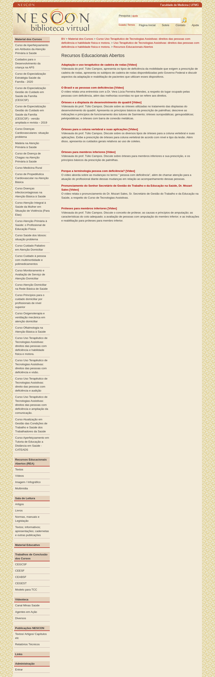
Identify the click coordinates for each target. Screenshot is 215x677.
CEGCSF (21, 564)
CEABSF (20, 577)
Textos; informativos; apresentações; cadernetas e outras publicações (32, 531)
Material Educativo (27, 545)
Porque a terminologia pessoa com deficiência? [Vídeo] (98, 171)
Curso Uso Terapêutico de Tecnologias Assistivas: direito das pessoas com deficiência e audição (31, 384)
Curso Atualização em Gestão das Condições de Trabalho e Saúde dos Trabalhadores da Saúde (31, 425)
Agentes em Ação (26, 611)
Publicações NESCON (29, 628)
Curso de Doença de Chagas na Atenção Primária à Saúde (28, 157)
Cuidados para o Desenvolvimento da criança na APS (28, 63)
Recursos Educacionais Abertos (133, 46)
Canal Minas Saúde (27, 605)
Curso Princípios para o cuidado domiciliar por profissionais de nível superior (29, 301)
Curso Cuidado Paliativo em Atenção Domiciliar (30, 247)
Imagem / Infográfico (28, 482)
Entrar (19, 669)
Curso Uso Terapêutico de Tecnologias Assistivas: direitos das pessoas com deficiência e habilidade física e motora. (31, 346)
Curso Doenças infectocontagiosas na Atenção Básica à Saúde (30, 192)
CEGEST (21, 583)
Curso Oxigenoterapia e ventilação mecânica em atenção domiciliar (30, 317)
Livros (19, 510)
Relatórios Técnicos (27, 644)
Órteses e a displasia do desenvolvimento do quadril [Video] (101, 102)
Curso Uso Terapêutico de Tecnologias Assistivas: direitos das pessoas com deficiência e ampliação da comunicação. (31, 404)
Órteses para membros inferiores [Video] (88, 152)
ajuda (135, 16)
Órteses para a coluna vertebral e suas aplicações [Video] (99, 129)
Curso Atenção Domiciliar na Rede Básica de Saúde (31, 286)
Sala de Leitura (25, 498)
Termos (131, 25)
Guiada (122, 25)
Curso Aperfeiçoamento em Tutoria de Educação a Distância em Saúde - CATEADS (32, 443)
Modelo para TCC (26, 589)
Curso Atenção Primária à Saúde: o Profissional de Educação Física (31, 225)
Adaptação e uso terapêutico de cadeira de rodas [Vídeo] (99, 64)
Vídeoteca (21, 599)
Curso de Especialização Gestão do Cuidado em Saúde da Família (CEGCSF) (30, 94)
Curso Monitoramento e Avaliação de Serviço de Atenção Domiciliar (30, 274)
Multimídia (21, 488)
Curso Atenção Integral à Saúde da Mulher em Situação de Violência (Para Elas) (32, 208)
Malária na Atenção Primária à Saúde (27, 145)
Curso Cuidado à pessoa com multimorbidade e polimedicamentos (30, 259)
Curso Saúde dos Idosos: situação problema (31, 237)
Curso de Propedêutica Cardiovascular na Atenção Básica (32, 178)
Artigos (19, 504)
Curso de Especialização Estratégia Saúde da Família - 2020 (30, 77)
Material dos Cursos (80, 38)
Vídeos (19, 475)
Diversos (20, 618)
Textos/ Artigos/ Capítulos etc (31, 636)
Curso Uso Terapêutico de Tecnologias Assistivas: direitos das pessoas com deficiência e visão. (31, 366)
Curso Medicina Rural (28, 167)
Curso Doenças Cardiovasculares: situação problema (32, 132)
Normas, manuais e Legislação (27, 518)
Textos (19, 469)
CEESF (19, 570)
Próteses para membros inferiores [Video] (89, 208)
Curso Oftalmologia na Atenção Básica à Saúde (30, 329)
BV (63, 38)
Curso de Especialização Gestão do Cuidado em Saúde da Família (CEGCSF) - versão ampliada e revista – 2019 (31, 114)
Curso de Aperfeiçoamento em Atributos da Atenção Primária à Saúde (31, 49)
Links (18, 654)
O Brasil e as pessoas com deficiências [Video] (92, 87)
